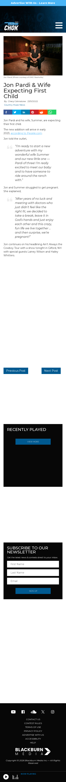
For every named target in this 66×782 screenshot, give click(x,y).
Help (33, 742)
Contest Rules (33, 723)
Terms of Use (33, 727)
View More (33, 441)
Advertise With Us (33, 735)
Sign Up (33, 591)
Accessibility (33, 738)
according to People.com (26, 133)
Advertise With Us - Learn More (33, 3)
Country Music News (14, 104)
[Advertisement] (33, 675)
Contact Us (33, 719)
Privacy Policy (33, 731)
